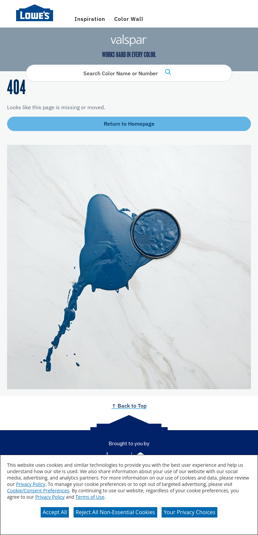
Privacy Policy (30, 484)
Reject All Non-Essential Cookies (115, 512)
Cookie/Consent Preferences (38, 490)
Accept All (55, 512)
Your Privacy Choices (189, 512)
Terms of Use (90, 497)
